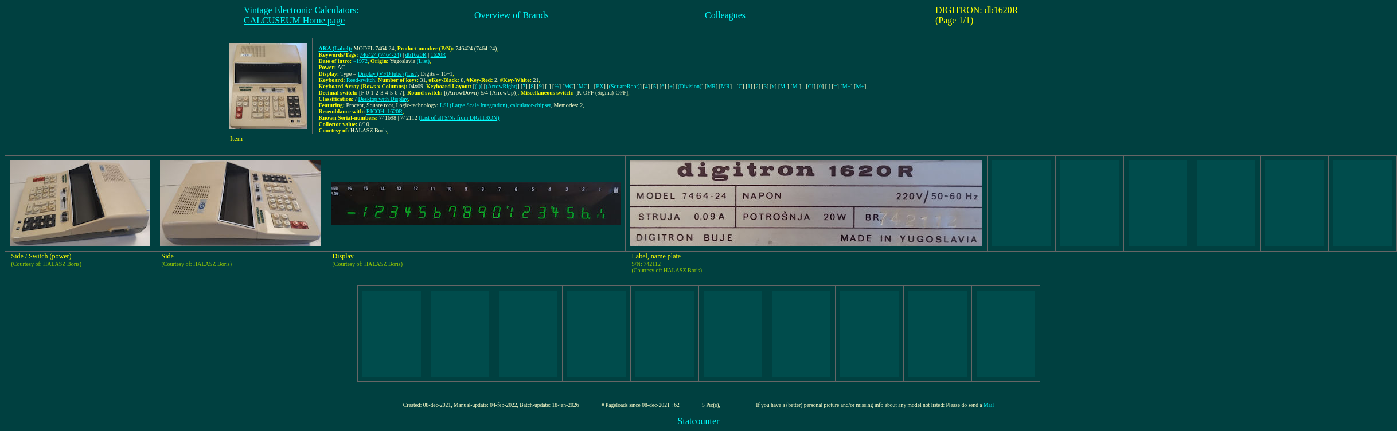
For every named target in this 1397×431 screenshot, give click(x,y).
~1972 (360, 61)
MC (568, 86)
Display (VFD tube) (381, 73)
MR (711, 86)
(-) (478, 86)
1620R (438, 55)
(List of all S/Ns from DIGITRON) (459, 118)
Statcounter (699, 421)
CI (811, 86)
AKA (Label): (336, 48)
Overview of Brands (511, 15)
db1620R (416, 55)
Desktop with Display (383, 99)
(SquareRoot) (624, 86)
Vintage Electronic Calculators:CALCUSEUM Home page (301, 15)
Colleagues (725, 15)
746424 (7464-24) (380, 55)
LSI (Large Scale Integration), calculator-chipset (495, 105)
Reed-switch (360, 80)
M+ (846, 86)
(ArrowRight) (501, 86)
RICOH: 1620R (384, 111)
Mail (989, 405)
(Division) (689, 86)
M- (783, 86)
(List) (423, 61)
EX (599, 86)
